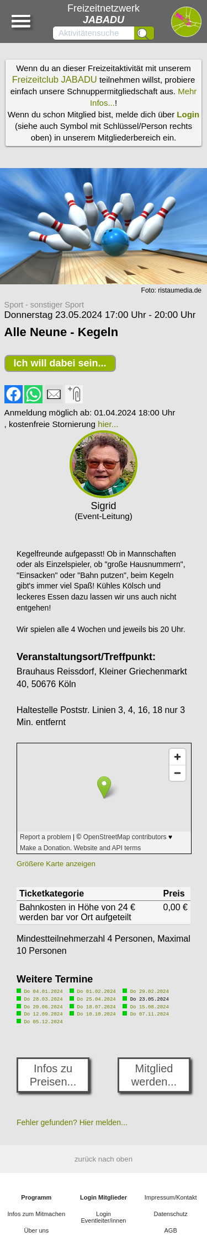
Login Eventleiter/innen (103, 1214)
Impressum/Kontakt (171, 1194)
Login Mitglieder (103, 1194)
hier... (108, 424)
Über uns (36, 1227)
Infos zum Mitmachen (37, 1211)
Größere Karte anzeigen (56, 864)
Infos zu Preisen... (53, 1072)
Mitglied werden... (154, 1072)
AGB (170, 1227)
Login (188, 114)
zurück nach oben (103, 1156)
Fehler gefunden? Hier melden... (72, 1119)
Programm (36, 1194)
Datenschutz (171, 1211)
